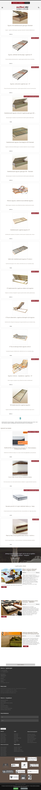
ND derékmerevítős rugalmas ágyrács (20, 405)
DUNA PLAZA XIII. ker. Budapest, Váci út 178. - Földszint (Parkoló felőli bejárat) (13, 688)
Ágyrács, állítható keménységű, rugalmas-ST (20, 54)
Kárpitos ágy (16, 740)
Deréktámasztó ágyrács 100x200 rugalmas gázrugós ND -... (20, 113)
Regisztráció (21, 2)
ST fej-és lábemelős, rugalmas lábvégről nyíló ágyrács (20, 317)
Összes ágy (16, 736)
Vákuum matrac (3, 735)
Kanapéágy (16, 735)
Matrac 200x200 (4, 747)
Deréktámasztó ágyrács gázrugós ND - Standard (20, 171)
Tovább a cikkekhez (20, 664)
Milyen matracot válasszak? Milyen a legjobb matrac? (29, 569)
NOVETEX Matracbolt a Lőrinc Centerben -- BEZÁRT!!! (30, 601)
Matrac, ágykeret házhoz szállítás (7, 702)
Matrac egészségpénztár (8, 759)
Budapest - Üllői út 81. (18, 747)
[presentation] (9, 725)
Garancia (2, 704)
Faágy (15, 742)
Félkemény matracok (31, 739)
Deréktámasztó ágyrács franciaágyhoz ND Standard (20, 142)
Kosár (27, 2)
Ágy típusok (16, 733)
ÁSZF (25, 784)
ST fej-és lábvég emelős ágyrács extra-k (20, 346)
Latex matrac (3, 736)
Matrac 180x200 (3, 751)
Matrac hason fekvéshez (31, 738)
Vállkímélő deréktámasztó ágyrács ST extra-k (20, 259)
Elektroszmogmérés (4, 700)
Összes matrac (3, 740)
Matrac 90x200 (3, 752)
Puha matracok (30, 741)
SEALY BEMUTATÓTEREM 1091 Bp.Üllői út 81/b (8, 692)
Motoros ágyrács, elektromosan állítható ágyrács (20, 200)
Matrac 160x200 (3, 748)
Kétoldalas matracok (31, 734)
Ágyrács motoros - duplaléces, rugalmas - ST (20, 376)
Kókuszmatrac (3, 733)
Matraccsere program (4, 706)
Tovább (4, 616)
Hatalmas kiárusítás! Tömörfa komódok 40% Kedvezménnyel (30, 633)
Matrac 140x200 (3, 755)
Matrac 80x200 (3, 749)
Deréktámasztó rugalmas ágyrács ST (20, 230)
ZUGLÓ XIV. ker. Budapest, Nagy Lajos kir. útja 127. (9, 691)
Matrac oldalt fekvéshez (31, 735)
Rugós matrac (3, 742)
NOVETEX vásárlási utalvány (6, 709)
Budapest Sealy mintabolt (18, 751)
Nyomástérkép (3, 701)
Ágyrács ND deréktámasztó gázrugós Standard (20, 25)
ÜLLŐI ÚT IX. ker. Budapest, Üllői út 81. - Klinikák (8, 689)
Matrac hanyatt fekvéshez (32, 742)
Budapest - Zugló (17, 748)
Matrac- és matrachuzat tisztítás (6, 708)
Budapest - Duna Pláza (18, 749)
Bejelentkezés (15, 2)
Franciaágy (16, 739)
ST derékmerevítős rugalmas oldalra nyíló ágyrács (20, 288)
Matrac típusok (3, 739)
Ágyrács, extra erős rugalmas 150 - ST (20, 84)
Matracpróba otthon (4, 705)
